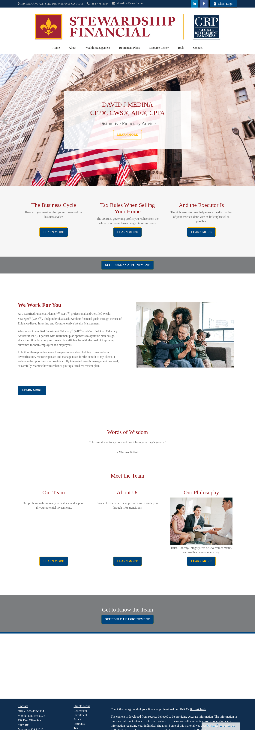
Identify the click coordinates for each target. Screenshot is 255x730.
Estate (77, 719)
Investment (80, 715)
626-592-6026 (36, 715)
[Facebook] (204, 4)
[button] (56, 47)
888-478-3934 (98, 3)
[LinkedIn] (194, 4)
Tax (76, 728)
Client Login (223, 3)
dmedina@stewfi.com (127, 3)
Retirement (80, 710)
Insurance (79, 723)
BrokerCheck (198, 709)
